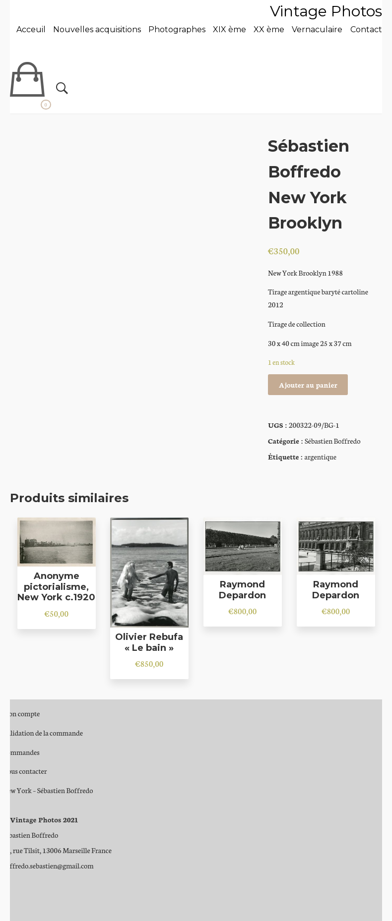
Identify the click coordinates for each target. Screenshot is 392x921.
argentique (320, 456)
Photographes (176, 29)
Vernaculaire (317, 29)
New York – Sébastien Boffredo (47, 790)
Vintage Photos (326, 11)
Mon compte (21, 713)
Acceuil (31, 29)
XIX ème (229, 29)
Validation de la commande (42, 733)
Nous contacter (24, 771)
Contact (366, 29)
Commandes (21, 752)
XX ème (269, 29)
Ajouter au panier (308, 385)
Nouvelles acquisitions (97, 29)
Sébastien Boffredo (333, 441)
